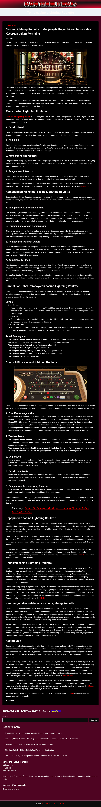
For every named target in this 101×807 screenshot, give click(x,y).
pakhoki (41, 598)
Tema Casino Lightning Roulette (18, 117)
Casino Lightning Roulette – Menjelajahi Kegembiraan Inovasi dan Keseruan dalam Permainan (41, 739)
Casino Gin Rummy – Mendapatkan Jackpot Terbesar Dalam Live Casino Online (36, 756)
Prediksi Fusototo (9, 771)
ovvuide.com (68, 676)
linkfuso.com (7, 765)
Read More (11, 700)
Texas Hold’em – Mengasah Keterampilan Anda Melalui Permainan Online (33, 733)
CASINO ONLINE (11, 25)
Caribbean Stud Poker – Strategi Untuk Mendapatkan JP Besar (29, 744)
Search (5, 716)
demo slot (81, 555)
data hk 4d (6, 768)
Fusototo (17, 776)
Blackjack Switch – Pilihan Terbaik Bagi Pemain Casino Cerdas (29, 750)
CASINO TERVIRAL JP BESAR (53, 804)
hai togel (89, 686)
